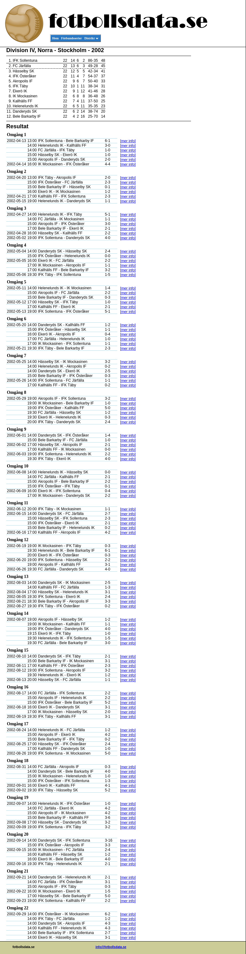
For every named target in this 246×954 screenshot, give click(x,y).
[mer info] (128, 141)
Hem (55, 38)
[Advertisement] (218, 142)
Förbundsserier (71, 38)
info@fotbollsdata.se (110, 947)
